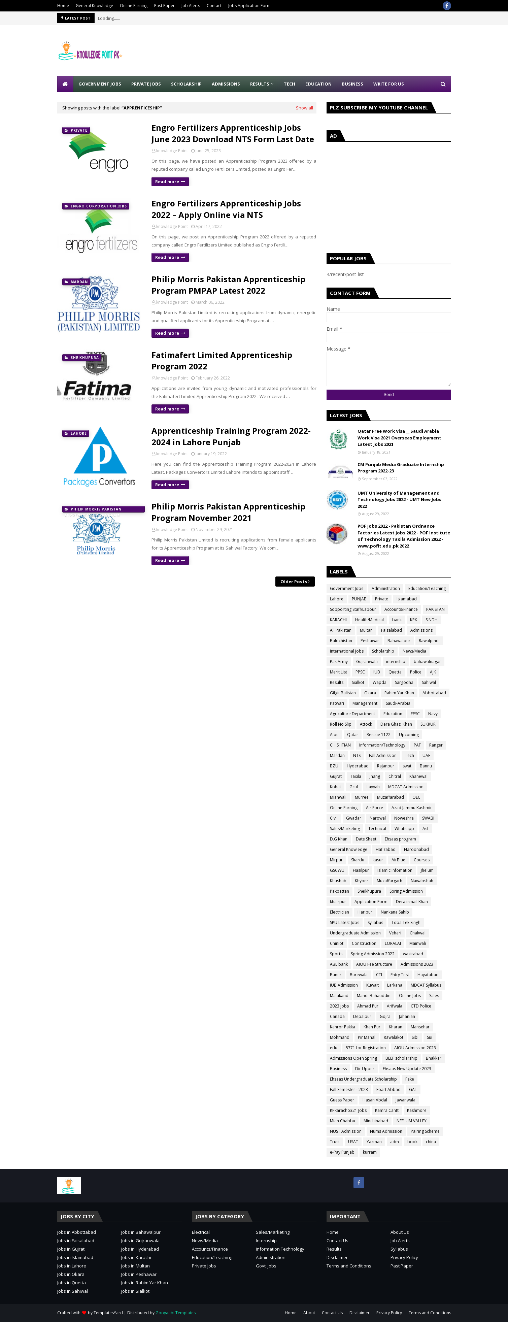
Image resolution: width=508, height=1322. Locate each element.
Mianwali (338, 797)
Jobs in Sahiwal (72, 1291)
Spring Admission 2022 (373, 954)
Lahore (336, 599)
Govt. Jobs (266, 1266)
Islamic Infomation (394, 870)
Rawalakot (393, 1037)
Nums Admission (386, 1131)
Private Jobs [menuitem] (146, 84)
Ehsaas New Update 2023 (407, 1068)
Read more (167, 181)
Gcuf (353, 787)
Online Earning (133, 5)
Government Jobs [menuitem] (99, 84)
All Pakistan (340, 630)
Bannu (426, 766)
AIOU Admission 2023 (415, 1048)
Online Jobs (410, 995)
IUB (376, 672)
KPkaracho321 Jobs (348, 1110)
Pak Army (339, 661)
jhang (375, 776)
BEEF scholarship (401, 1058)
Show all (304, 108)
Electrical (201, 1232)
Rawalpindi (429, 640)
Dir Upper (364, 1068)
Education (392, 714)
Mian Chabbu (342, 1121)
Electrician (339, 912)
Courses (422, 860)
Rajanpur (385, 766)
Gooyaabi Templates (176, 1313)
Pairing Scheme (425, 1131)
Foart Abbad (388, 1089)
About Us (400, 1232)
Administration (386, 588)
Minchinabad (376, 1121)
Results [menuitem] (259, 84)
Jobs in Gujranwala (140, 1240)
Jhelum (427, 870)
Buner (335, 975)
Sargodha (404, 682)
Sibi (415, 1037)
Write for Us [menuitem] (388, 84)
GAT (413, 1089)
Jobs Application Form (249, 5)
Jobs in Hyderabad (140, 1249)
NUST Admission (346, 1131)
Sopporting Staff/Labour (353, 609)
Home (63, 5)
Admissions (421, 630)
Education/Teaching (427, 588)
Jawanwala (405, 1100)
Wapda (379, 682)
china (431, 1142)
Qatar (352, 734)
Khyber (361, 881)
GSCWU (337, 870)
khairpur (338, 901)
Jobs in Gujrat (70, 1249)
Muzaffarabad (390, 797)
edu (333, 1048)
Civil (334, 818)
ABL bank (339, 964)
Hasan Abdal (375, 1100)
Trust (335, 1142)
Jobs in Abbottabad (76, 1232)
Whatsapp (404, 828)
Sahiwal (429, 682)
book (412, 1142)
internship (395, 661)
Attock (366, 724)
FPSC (415, 714)
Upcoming (409, 734)
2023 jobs (339, 1006)
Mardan (337, 755)
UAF (426, 755)
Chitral (394, 776)
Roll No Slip (340, 724)
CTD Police (421, 1006)
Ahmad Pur (367, 1006)
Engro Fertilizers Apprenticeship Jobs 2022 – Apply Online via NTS (226, 209)
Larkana (394, 985)
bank (397, 620)
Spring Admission (406, 891)
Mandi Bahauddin (374, 995)
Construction (364, 943)
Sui (429, 1037)
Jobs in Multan (135, 1266)
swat (407, 766)
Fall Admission (383, 755)
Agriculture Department (352, 714)
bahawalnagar (427, 661)
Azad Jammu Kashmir (412, 808)
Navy (433, 714)
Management (364, 703)
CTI (379, 975)
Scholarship (383, 651)
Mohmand (339, 1037)
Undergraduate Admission (355, 933)
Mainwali (417, 943)
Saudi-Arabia (398, 703)
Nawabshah (422, 881)
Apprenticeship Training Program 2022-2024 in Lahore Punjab (231, 436)
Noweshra (404, 818)
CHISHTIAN (340, 745)
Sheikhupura (369, 891)
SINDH (432, 620)
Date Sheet (366, 839)
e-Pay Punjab (342, 1152)
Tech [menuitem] (289, 84)
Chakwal (418, 933)
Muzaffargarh (389, 881)
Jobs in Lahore (71, 1266)
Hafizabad (386, 849)
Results (336, 682)
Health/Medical (369, 620)
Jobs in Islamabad (75, 1257)
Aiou (334, 734)
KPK (413, 620)
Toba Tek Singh (406, 922)
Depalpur (362, 1016)
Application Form (370, 901)
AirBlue (398, 860)
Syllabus (375, 922)
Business (338, 1068)
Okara (370, 693)
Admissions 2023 (417, 964)
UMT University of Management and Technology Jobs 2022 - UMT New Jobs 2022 (399, 499)
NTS (357, 755)
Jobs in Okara (70, 1274)
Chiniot (336, 943)
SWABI (428, 818)
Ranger (436, 745)
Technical (377, 828)
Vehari (395, 933)
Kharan (395, 1027)
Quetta (395, 672)
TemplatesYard (108, 1313)
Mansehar (420, 1027)
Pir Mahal (366, 1037)
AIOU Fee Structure (374, 964)
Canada (337, 1016)
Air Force (374, 808)
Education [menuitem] (318, 84)
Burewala (359, 975)
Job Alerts (190, 5)
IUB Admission (344, 985)
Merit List (338, 672)
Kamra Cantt (387, 1110)
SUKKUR (428, 724)
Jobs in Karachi (136, 1257)
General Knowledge (94, 5)
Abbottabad (434, 693)
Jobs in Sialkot (135, 1291)
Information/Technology (382, 745)
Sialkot (358, 682)
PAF (417, 745)
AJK (433, 672)
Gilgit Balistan (343, 693)
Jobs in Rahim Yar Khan (144, 1283)
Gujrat (336, 776)
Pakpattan (339, 891)
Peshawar (370, 640)
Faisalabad (391, 630)
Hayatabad (428, 975)
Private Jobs (204, 1266)
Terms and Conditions (349, 1266)
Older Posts (293, 582)
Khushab (338, 881)
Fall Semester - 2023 (349, 1089)
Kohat (335, 787)
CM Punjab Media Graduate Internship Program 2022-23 (401, 467)
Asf (425, 828)
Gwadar (353, 818)
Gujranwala (367, 661)
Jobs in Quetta (71, 1283)
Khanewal (418, 776)
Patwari (337, 703)
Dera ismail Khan (412, 901)
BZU (334, 766)
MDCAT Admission (406, 787)
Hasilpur (361, 870)
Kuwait (372, 985)
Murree (362, 797)
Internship (266, 1240)
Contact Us (337, 1240)
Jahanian (407, 1016)
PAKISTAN (435, 609)
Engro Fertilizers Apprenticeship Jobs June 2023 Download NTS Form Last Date (232, 133)
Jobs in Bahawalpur (141, 1232)
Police (415, 672)
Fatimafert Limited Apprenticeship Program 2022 (221, 360)
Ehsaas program (400, 839)
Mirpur (336, 860)
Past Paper (164, 5)
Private (381, 599)
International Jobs (347, 651)
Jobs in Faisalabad (75, 1240)
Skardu (357, 860)
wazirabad (413, 954)
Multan (366, 630)
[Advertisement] (328, 50)
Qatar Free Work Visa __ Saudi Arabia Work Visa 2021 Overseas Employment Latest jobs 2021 (399, 437)
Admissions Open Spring (353, 1058)
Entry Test (400, 975)
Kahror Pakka (342, 1027)
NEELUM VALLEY (412, 1121)
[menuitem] (65, 84)
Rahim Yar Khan (399, 693)
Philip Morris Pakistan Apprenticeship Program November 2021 (228, 512)
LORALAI (393, 943)
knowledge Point (172, 151)
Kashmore (417, 1110)
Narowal (378, 818)
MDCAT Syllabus (426, 985)
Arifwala (394, 1006)
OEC (416, 797)
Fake (409, 1079)
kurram (370, 1152)
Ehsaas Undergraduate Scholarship (363, 1079)
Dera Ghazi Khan (396, 724)
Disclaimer (337, 1257)
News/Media (414, 651)
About (309, 1313)
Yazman (374, 1142)
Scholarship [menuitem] (186, 84)
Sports (336, 954)
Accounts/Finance (401, 609)
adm (394, 1142)
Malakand (339, 995)
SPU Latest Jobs (344, 922)
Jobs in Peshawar (139, 1274)
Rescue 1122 (379, 734)
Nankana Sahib (395, 912)
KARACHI (338, 620)
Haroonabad (416, 849)
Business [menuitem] (352, 84)
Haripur (365, 912)
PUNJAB (359, 599)
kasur (378, 860)
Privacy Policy (404, 1257)
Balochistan (341, 640)
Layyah (373, 787)
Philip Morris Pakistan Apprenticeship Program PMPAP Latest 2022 (228, 284)
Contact (214, 5)
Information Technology (280, 1249)
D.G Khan (338, 839)
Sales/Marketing (345, 828)
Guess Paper (342, 1100)
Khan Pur (372, 1027)
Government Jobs (346, 588)
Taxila (355, 776)
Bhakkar (433, 1058)
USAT (353, 1142)
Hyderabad (358, 766)
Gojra (385, 1016)
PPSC (360, 672)
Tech (409, 755)
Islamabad (407, 599)
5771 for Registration (366, 1048)
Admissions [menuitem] (226, 84)
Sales (434, 995)
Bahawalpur (398, 640)
